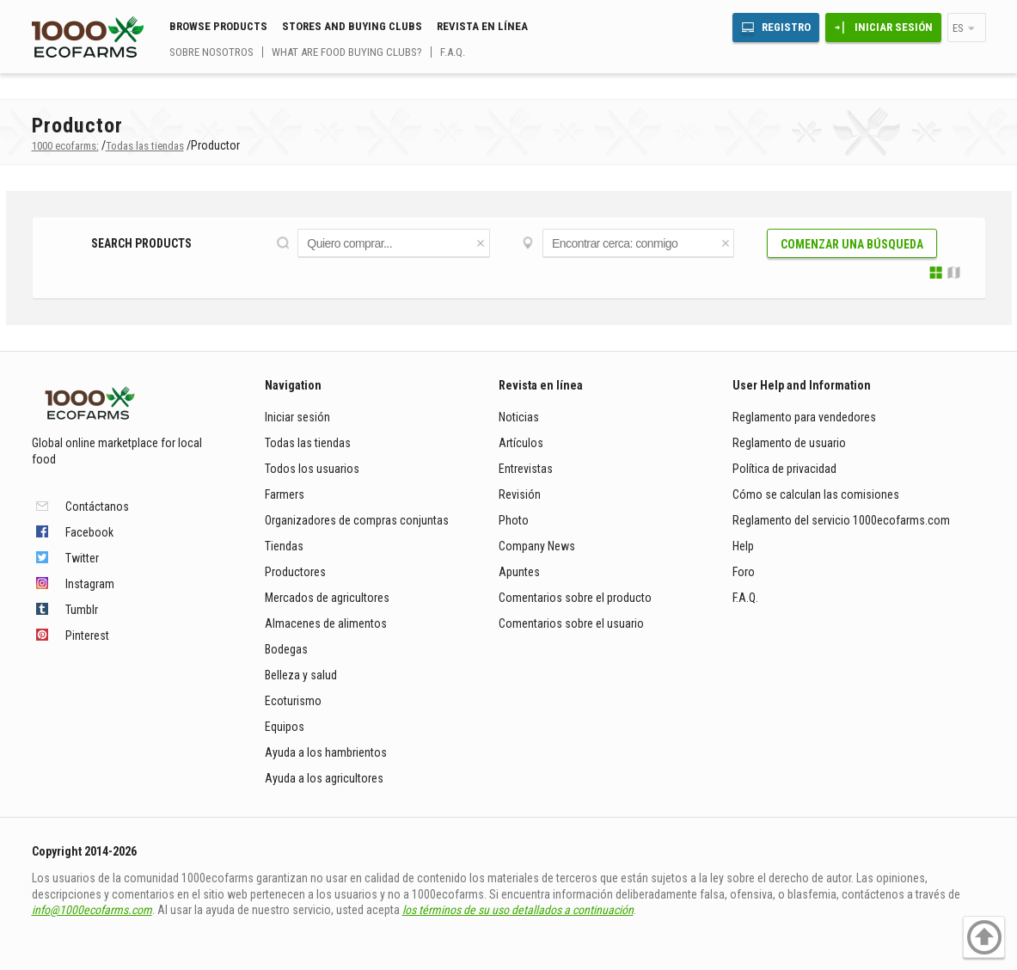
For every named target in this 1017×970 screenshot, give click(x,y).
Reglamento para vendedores (804, 417)
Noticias (519, 417)
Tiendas (284, 546)
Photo (514, 520)
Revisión (520, 494)
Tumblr (81, 610)
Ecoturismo (293, 701)
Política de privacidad (785, 469)
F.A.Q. (452, 52)
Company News (537, 546)
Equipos (284, 727)
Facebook (89, 532)
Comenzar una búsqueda (852, 244)
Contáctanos (97, 506)
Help (743, 546)
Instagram (89, 584)
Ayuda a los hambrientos (326, 752)
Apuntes (519, 572)
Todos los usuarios (312, 469)
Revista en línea (482, 26)
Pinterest (87, 635)
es (958, 27)
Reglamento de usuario (789, 443)
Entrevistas (526, 469)
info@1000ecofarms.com (92, 910)
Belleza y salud (301, 675)
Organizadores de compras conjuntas (357, 520)
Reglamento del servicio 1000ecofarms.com (841, 520)
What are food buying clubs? (347, 52)
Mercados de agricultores (327, 598)
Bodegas (286, 649)
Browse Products (218, 26)
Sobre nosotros (211, 52)
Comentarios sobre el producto (575, 598)
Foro (743, 572)
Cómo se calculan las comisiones (815, 494)
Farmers (284, 494)
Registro (786, 27)
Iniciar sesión (894, 27)
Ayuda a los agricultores (324, 778)
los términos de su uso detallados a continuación (518, 910)
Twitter (82, 558)
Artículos (521, 443)
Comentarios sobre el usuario (571, 623)
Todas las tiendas (308, 443)
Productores (295, 572)
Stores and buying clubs (352, 26)
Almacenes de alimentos (326, 623)
